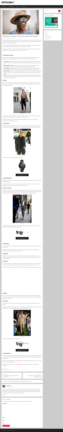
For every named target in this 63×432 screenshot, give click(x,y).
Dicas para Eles (11, 6)
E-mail (4, 420)
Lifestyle (18, 6)
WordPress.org (47, 38)
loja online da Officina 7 (18, 364)
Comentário (5, 403)
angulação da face (28, 264)
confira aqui (10, 298)
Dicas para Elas (4, 6)
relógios (35, 127)
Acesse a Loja (24, 6)
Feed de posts (47, 35)
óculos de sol (33, 125)
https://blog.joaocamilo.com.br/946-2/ (17, 392)
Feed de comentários (48, 37)
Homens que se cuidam (37, 267)
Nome (4, 417)
